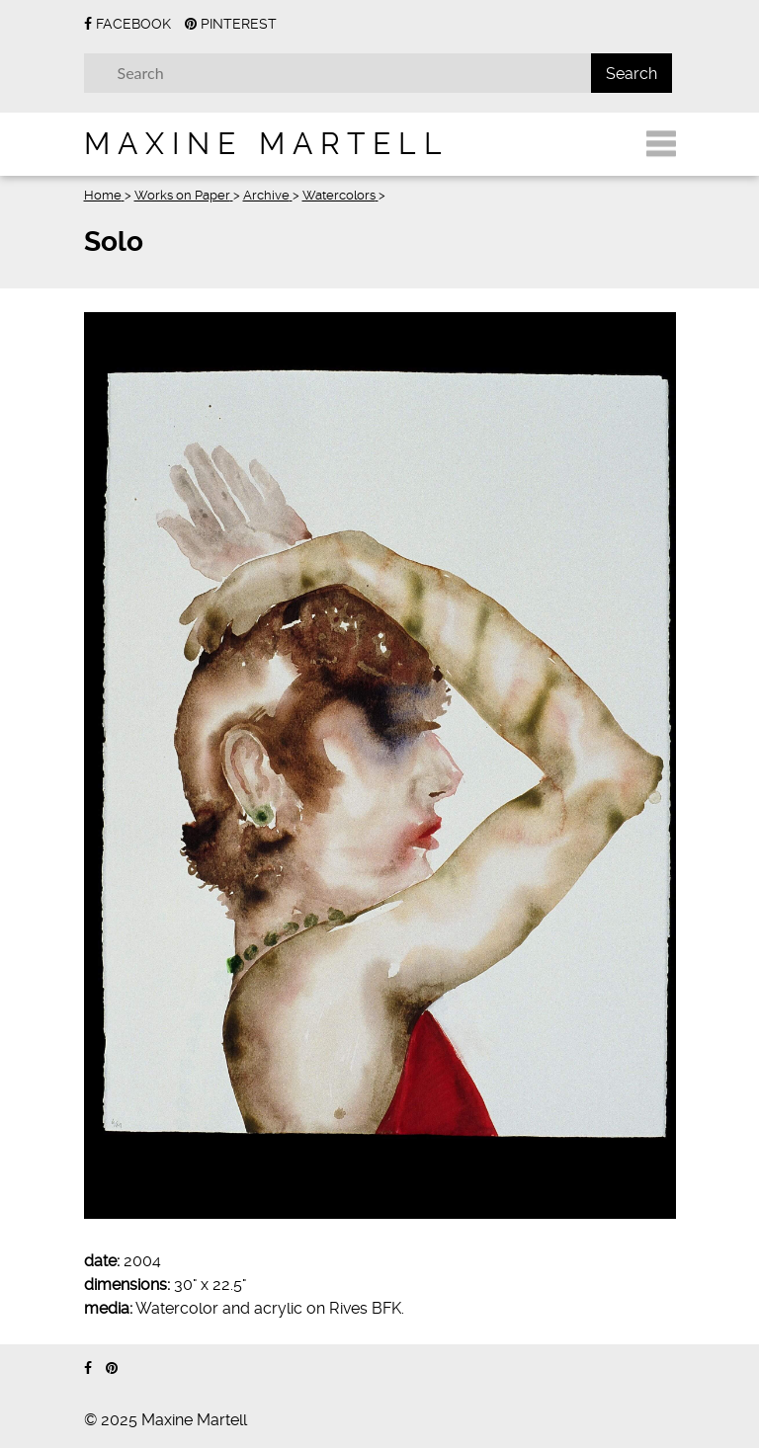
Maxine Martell (267, 143)
